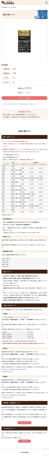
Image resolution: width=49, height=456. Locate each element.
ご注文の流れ (24, 441)
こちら (23, 117)
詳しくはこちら (24, 104)
